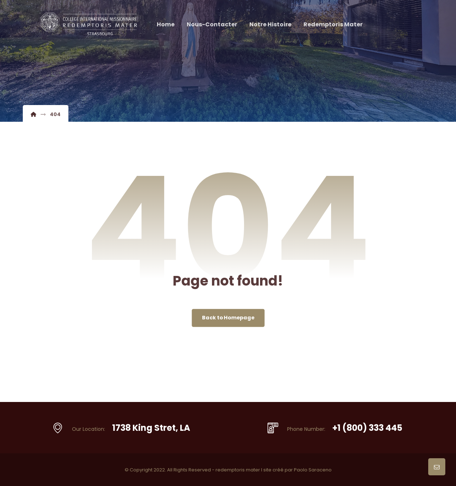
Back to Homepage (228, 318)
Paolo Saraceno (313, 469)
